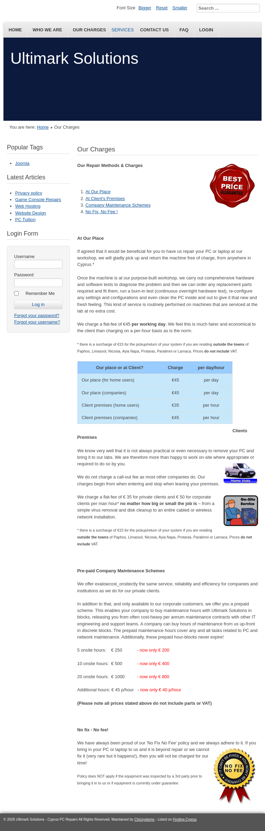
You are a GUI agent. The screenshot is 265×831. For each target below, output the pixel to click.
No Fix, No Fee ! (102, 211)
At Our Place (98, 191)
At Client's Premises (105, 198)
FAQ (183, 29)
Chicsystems (145, 819)
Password (23, 274)
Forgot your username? (37, 322)
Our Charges (89, 29)
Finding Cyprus (185, 819)
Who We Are (47, 29)
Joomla (22, 163)
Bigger (144, 7)
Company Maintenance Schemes (118, 205)
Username (24, 256)
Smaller (180, 7)
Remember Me (40, 293)
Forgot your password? (36, 315)
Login (206, 29)
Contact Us (154, 29)
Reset (161, 7)
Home (15, 29)
